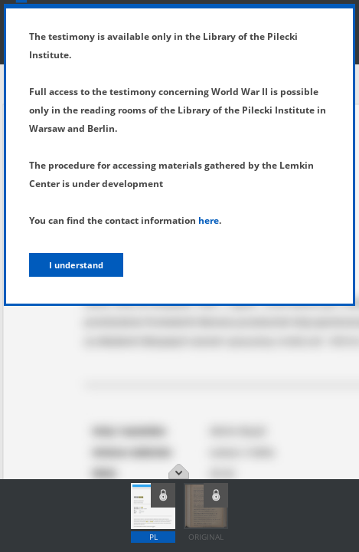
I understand (76, 265)
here (208, 220)
